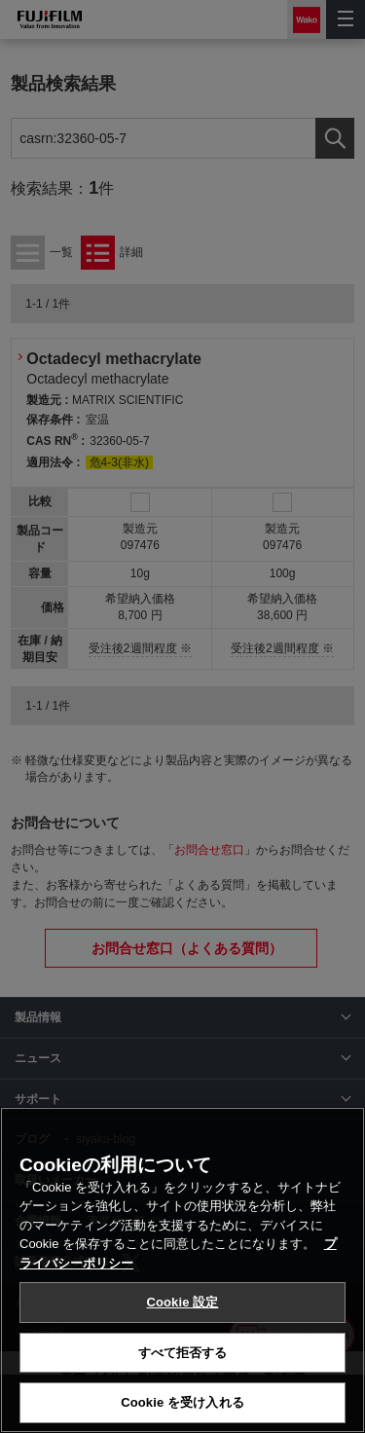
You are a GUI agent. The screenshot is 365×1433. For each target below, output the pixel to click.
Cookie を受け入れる (182, 1402)
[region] (182, 1270)
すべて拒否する (183, 1352)
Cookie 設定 (182, 1302)
